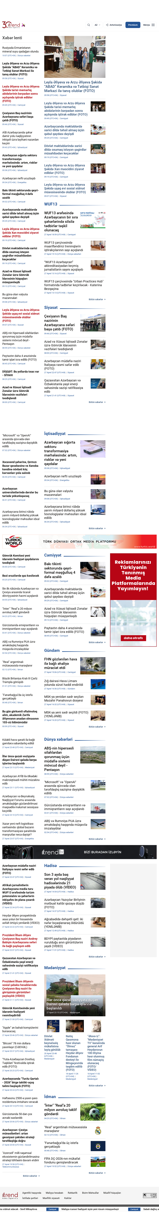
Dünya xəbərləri (58, 739)
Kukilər (67, 1198)
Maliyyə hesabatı (54, 1192)
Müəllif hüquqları (112, 1192)
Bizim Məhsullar (90, 1192)
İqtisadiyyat (55, 433)
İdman (50, 1096)
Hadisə (50, 865)
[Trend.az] (13, 24)
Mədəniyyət (55, 967)
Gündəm (52, 650)
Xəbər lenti (12, 37)
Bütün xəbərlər (96, 299)
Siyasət (51, 307)
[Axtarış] (89, 25)
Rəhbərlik (72, 1192)
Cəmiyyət (52, 555)
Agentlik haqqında (31, 1192)
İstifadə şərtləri (30, 1198)
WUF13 (50, 204)
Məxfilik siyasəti (51, 1198)
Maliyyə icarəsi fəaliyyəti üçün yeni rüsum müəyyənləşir (110, 1209)
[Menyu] (149, 25)
